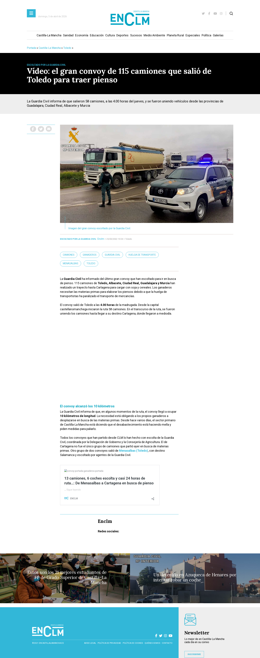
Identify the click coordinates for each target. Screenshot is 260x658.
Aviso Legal (90, 643)
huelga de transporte (142, 254)
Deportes (122, 35)
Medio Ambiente (154, 35)
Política (206, 35)
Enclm (101, 238)
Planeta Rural (175, 35)
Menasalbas (70, 263)
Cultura (110, 35)
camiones (68, 254)
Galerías (218, 35)
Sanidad (68, 35)
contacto (167, 643)
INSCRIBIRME (194, 654)
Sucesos (136, 35)
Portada (31, 47)
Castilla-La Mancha (49, 35)
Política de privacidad (109, 643)
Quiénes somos (152, 643)
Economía (81, 35)
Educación (97, 35)
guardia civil (112, 254)
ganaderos (90, 254)
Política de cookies (133, 643)
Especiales (193, 35)
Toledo (67, 47)
